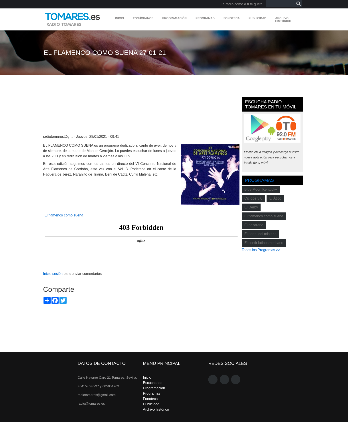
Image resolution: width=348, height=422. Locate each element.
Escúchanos (143, 18)
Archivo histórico (283, 19)
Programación (174, 18)
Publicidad (257, 18)
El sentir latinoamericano (263, 243)
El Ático (275, 198)
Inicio (119, 18)
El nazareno (253, 225)
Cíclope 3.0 (253, 198)
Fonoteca (231, 18)
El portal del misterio (260, 234)
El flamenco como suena (63, 215)
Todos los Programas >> (261, 250)
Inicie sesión (53, 274)
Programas (205, 18)
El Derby (251, 207)
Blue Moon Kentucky (260, 189)
